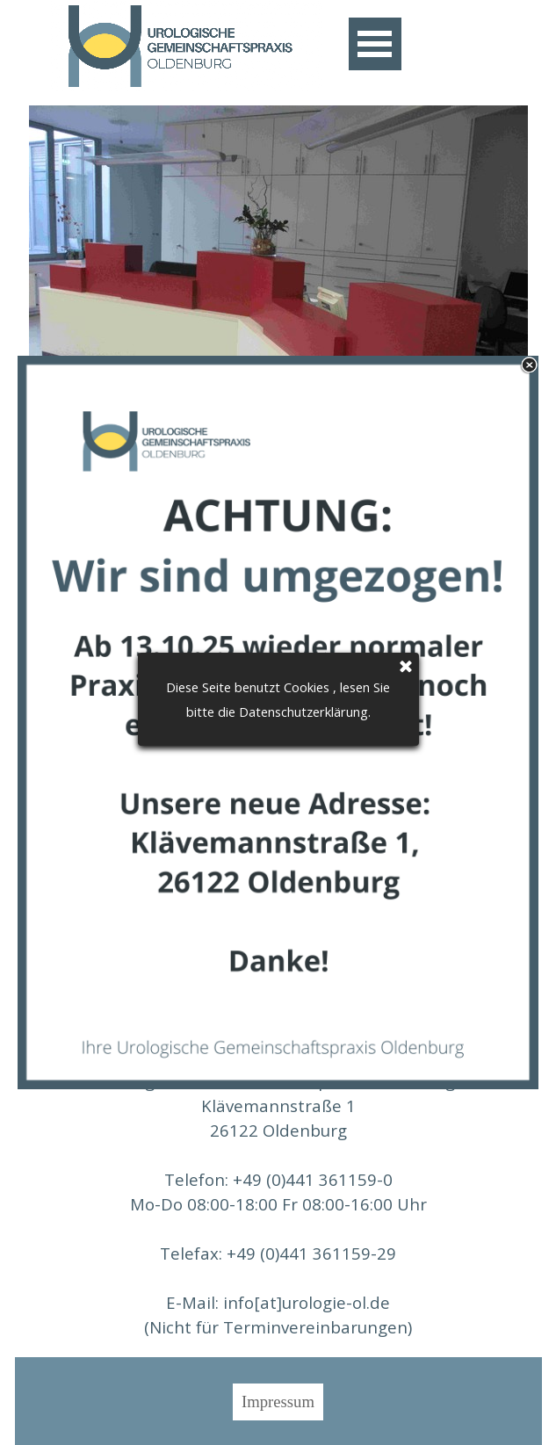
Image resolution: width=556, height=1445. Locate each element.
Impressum (278, 1401)
